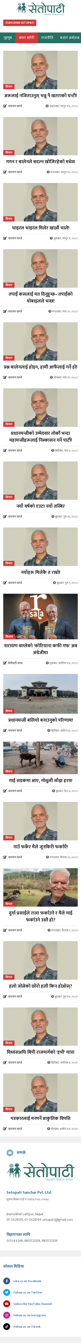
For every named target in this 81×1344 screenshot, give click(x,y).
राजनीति (47, 38)
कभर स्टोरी (26, 38)
